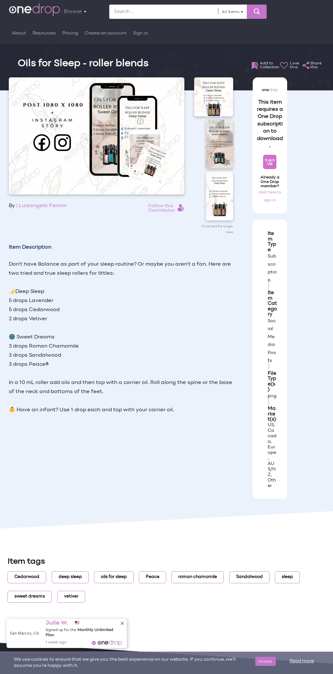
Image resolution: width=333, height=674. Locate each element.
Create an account (106, 33)
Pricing (70, 33)
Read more (302, 661)
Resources (44, 33)
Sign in (140, 33)
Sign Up (270, 162)
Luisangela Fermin (43, 205)
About (19, 33)
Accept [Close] (266, 661)
